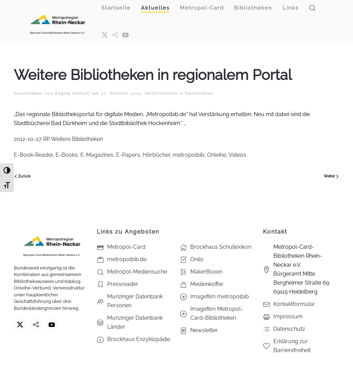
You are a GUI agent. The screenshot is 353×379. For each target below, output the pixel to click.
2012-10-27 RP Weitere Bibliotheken (58, 139)
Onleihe (216, 155)
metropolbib (188, 155)
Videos (237, 155)
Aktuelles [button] (155, 8)
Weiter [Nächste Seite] (331, 176)
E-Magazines (96, 155)
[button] (312, 8)
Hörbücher (156, 155)
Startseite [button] (116, 8)
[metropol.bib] (115, 34)
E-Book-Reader (33, 155)
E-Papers (128, 155)
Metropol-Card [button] (202, 8)
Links (291, 8)
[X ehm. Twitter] (104, 34)
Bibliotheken (253, 8)
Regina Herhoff (73, 93)
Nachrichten (199, 93)
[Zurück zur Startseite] (57, 21)
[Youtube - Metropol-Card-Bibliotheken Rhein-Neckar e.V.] (125, 34)
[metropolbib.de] (36, 324)
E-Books (67, 155)
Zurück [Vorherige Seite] (22, 176)
